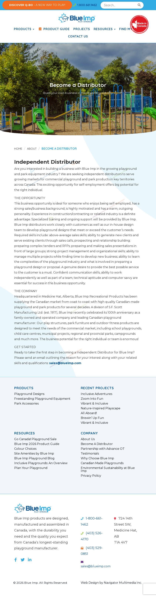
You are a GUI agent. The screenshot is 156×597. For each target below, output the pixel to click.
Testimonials (90, 453)
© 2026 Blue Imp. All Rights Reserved (41, 582)
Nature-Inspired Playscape (100, 408)
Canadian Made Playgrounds (102, 463)
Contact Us (78, 36)
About (32, 148)
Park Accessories (26, 403)
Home (18, 148)
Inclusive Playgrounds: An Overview (40, 463)
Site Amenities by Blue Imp (34, 453)
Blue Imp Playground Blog (34, 458)
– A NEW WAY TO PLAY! (37, 5)
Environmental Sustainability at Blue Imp (108, 469)
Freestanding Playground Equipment (42, 398)
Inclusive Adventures (96, 394)
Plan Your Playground (31, 468)
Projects (81, 29)
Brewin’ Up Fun (92, 418)
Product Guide (54, 29)
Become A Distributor (97, 444)
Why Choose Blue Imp (97, 458)
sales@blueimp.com (65, 363)
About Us (88, 439)
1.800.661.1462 (85, 5)
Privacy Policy (91, 475)
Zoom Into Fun (92, 398)
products (24, 29)
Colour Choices (25, 448)
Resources (105, 29)
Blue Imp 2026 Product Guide (36, 444)
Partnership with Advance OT (103, 448)
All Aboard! (89, 413)
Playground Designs (29, 394)
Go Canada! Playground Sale (35, 439)
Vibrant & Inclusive (94, 403)
